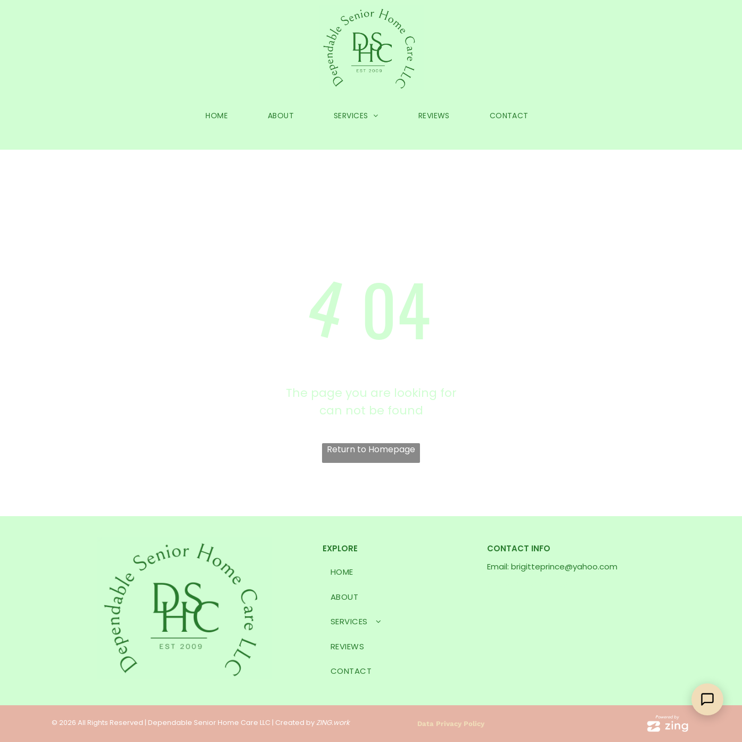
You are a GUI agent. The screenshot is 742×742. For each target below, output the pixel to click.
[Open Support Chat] (707, 699)
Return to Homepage (371, 449)
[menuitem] (220, 116)
